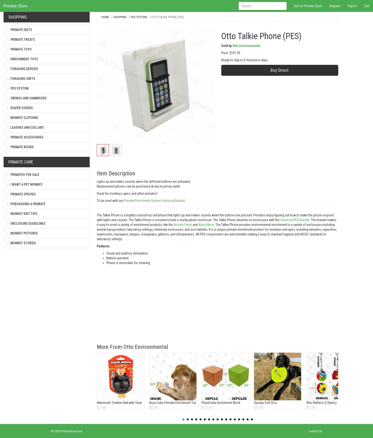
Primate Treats (21, 39)
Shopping (120, 17)
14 (239, 419)
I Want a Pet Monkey (25, 184)
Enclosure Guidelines (26, 223)
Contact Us (315, 431)
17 (252, 419)
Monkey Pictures (22, 233)
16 (248, 419)
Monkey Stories (21, 243)
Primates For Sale (23, 175)
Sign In (352, 6)
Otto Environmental (246, 46)
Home (105, 17)
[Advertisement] (217, 301)
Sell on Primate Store (308, 6)
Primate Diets (19, 30)
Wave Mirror (206, 225)
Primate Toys (19, 49)
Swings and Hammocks (27, 98)
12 (230, 419)
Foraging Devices (22, 69)
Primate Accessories (25, 137)
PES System (18, 88)
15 (243, 419)
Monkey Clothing (22, 118)
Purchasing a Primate (26, 204)
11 (226, 419)
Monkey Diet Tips (22, 214)
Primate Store (15, 5)
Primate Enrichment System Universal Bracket (154, 201)
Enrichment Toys (22, 59)
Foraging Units (21, 79)
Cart (366, 6)
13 (235, 419)
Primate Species (21, 194)
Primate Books (20, 147)
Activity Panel (183, 225)
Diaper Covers (20, 108)
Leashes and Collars (25, 127)
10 (222, 419)
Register (335, 6)
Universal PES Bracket (294, 220)
